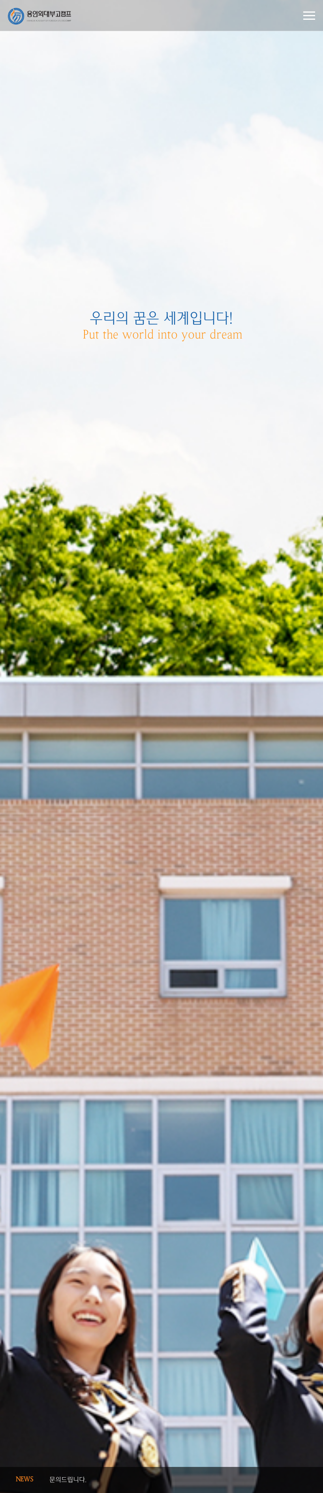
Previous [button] (295, 1476)
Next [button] (295, 1483)
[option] (161, 746)
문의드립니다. (67, 1480)
